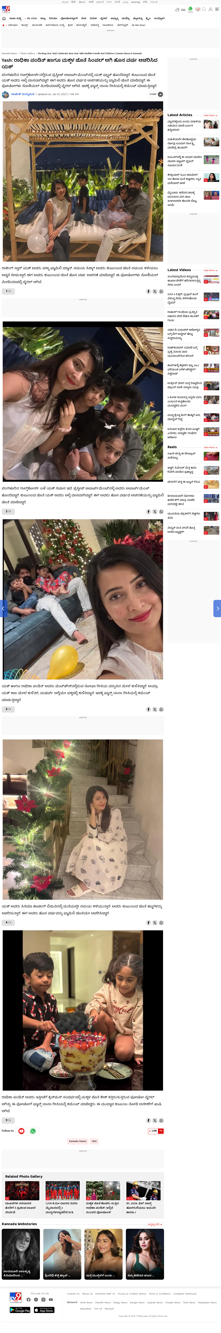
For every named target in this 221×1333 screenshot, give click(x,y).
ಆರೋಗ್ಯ (95, 25)
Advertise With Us (105, 1294)
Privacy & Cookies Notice (132, 1294)
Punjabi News (172, 1303)
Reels (172, 447)
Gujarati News (155, 1303)
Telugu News (120, 1303)
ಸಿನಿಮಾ (53, 19)
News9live (85, 1309)
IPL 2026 (32, 19)
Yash (94, 1141)
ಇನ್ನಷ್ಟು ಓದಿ (155, 1225)
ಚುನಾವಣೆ (37, 25)
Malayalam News (207, 1303)
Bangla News (137, 1303)
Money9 (109, 1309)
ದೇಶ (83, 19)
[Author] (5, 95)
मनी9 (145, 2)
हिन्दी (73, 2)
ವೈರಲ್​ (103, 19)
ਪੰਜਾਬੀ (117, 2)
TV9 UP (98, 1309)
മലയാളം (135, 2)
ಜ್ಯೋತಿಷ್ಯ (137, 19)
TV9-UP (154, 2)
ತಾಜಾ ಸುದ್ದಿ (15, 19)
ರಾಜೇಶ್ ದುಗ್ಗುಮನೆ (22, 94)
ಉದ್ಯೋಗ (159, 19)
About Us (87, 1294)
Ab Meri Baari (138, 25)
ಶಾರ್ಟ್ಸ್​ (24, 25)
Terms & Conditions (160, 1294)
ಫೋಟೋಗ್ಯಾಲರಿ (69, 19)
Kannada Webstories (19, 1224)
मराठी (91, 2)
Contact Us (73, 1294)
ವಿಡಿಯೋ (13, 25)
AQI (183, 10)
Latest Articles (179, 115)
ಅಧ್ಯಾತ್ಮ (114, 19)
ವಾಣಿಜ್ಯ (125, 19)
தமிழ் (125, 2)
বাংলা (109, 2)
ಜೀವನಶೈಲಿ (81, 25)
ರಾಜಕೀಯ (108, 25)
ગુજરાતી (100, 2)
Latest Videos (179, 270)
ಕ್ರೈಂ (148, 19)
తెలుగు (82, 2)
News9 (65, 2)
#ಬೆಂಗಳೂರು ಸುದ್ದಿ (55, 25)
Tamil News (189, 1303)
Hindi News (86, 1303)
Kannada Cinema (77, 1141)
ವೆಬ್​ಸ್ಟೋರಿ (122, 25)
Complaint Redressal (184, 1294)
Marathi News (103, 1303)
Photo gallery (27, 54)
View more (210, 116)
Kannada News (9, 54)
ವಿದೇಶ (93, 19)
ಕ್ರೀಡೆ (70, 25)
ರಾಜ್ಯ (42, 19)
